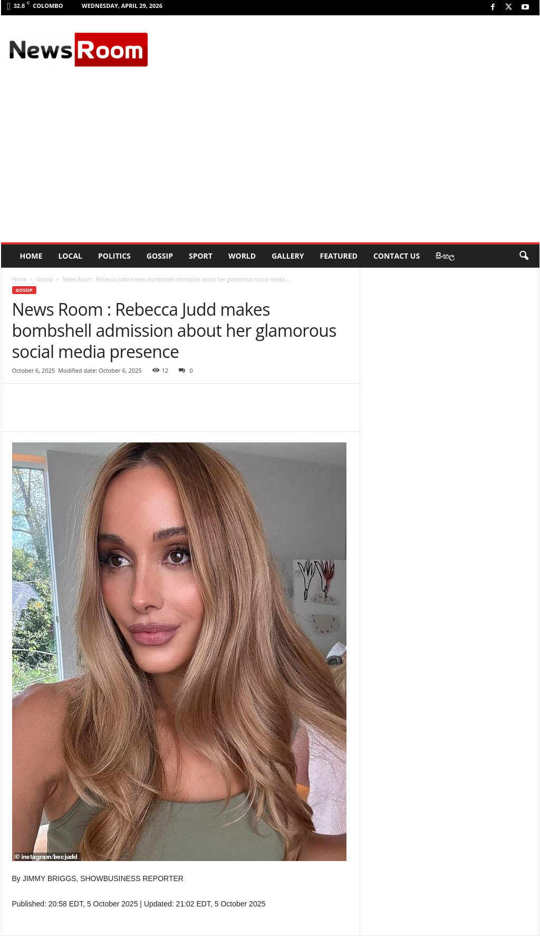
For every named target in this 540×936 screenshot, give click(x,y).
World (242, 256)
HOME (31, 256)
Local (70, 256)
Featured (339, 256)
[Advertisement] (270, 163)
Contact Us (396, 256)
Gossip (160, 256)
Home (19, 279)
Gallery (288, 256)
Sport (201, 256)
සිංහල (445, 256)
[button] (523, 256)
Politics (114, 256)
